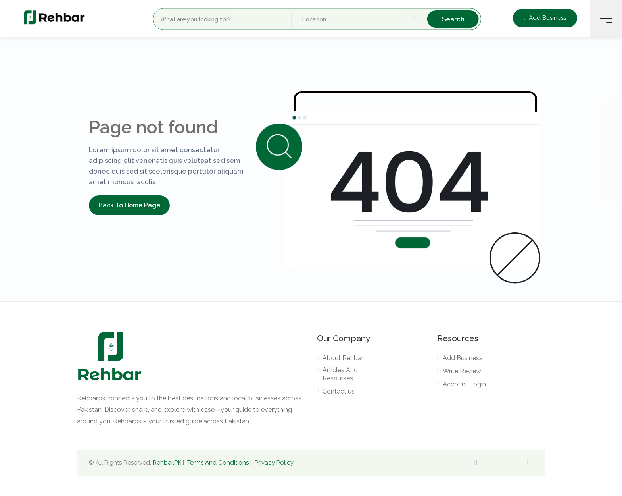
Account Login (464, 384)
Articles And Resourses (340, 374)
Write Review (462, 371)
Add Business (545, 17)
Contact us (339, 391)
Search (453, 19)
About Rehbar (343, 358)
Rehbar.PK (167, 462)
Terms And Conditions (218, 462)
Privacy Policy (274, 462)
